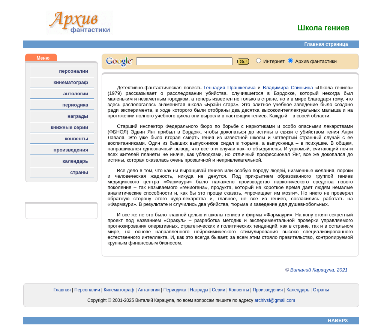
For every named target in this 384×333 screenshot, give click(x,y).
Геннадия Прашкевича (229, 87)
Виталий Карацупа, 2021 (319, 270)
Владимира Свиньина (288, 87)
